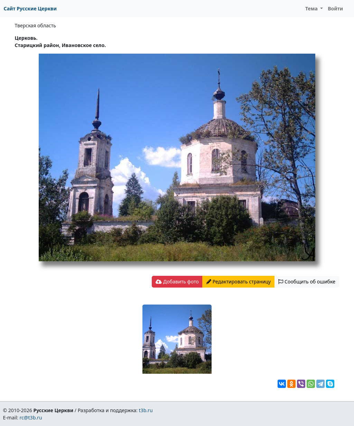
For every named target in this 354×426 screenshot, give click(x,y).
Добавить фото (177, 281)
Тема (312, 8)
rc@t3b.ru (31, 417)
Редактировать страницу (238, 281)
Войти (335, 8)
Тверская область (35, 25)
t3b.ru (146, 410)
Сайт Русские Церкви (30, 8)
